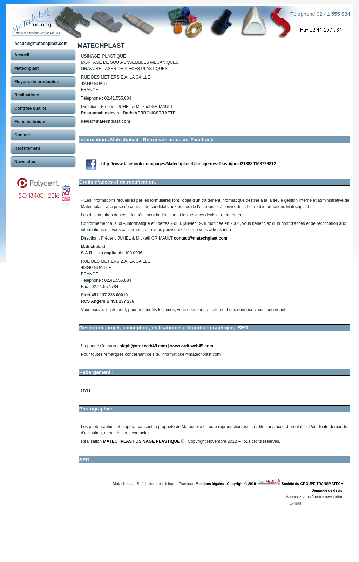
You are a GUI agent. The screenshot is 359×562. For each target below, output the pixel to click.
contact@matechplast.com (200, 238)
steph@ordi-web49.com (143, 345)
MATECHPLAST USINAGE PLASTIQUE (141, 441)
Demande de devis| (327, 491)
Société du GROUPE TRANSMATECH (312, 484)
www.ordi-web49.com (191, 345)
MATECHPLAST (101, 45)
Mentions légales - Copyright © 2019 (227, 484)
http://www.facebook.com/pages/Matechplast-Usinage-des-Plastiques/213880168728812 (188, 163)
